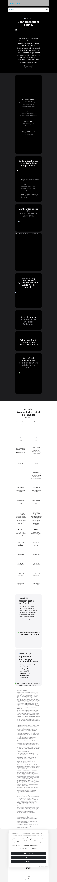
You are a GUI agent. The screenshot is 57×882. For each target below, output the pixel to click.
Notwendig (23, 848)
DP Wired (46, 866)
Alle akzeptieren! (28, 853)
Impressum (28, 881)
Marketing (33, 848)
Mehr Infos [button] (35, 845)
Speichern (28, 857)
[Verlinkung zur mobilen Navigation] (46, 3)
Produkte (11, 9)
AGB (28, 877)
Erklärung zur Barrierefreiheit (28, 879)
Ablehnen (28, 862)
